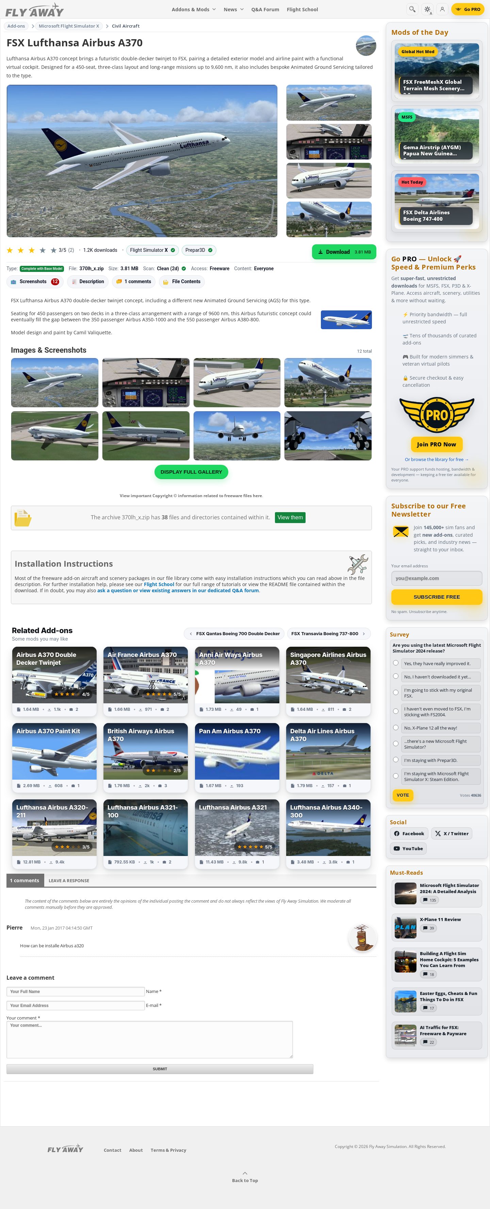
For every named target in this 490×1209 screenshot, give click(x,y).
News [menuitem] (234, 9)
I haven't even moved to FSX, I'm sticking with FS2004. (437, 712)
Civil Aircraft (126, 26)
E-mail (154, 1005)
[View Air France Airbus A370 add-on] (145, 681)
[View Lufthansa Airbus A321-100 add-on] (145, 834)
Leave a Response (69, 880)
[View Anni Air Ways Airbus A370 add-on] (237, 681)
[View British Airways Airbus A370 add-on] (145, 758)
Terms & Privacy (168, 1150)
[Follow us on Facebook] (409, 833)
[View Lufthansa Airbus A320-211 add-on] (54, 834)
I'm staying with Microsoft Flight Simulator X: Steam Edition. (436, 776)
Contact (112, 1150)
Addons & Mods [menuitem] (194, 9)
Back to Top (245, 1177)
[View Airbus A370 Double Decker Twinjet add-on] (54, 681)
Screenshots (35, 281)
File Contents (181, 281)
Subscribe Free (437, 597)
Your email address (409, 566)
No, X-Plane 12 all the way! (430, 728)
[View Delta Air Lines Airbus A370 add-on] (328, 758)
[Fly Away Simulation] (34, 9)
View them (290, 517)
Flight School (159, 584)
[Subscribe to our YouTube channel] (408, 848)
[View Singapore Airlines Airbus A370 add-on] (328, 681)
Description (87, 282)
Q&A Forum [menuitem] (265, 9)
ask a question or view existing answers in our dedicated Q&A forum (178, 590)
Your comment (23, 1018)
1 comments (133, 282)
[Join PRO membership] (437, 424)
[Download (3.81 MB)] (344, 251)
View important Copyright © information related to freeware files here (191, 496)
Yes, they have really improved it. (437, 663)
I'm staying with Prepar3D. (430, 760)
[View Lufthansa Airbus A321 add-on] (237, 834)
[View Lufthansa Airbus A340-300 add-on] (328, 834)
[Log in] (442, 9)
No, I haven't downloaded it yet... (437, 677)
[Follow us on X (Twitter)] (451, 833)
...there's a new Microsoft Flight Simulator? (435, 744)
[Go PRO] (468, 9)
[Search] (412, 9)
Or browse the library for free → (437, 459)
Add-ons (16, 26)
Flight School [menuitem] (302, 9)
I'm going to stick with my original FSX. (438, 693)
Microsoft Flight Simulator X (69, 26)
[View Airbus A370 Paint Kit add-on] (54, 758)
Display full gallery (191, 472)
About (136, 1150)
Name (154, 991)
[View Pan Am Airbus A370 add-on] (237, 758)
